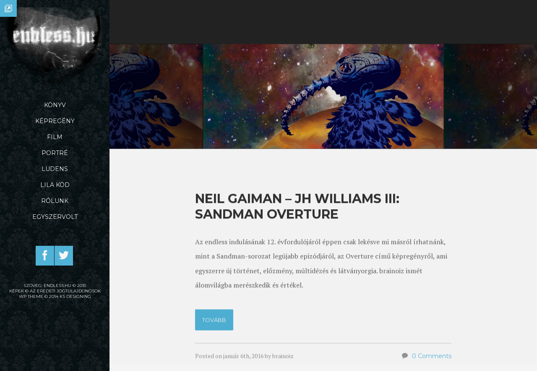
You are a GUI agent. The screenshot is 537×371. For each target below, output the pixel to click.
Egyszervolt (55, 217)
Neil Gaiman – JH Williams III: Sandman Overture (297, 258)
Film (55, 137)
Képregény (55, 121)
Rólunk (54, 201)
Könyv (55, 105)
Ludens (55, 169)
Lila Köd (55, 185)
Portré (55, 153)
